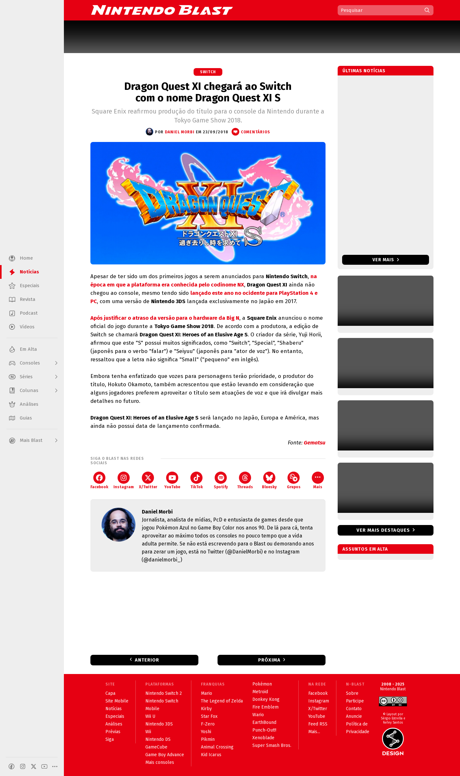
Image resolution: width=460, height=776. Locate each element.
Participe (355, 701)
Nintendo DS (158, 739)
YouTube (172, 480)
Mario (206, 693)
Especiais (114, 716)
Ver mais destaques (383, 530)
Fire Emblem (265, 707)
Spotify (221, 480)
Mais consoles (159, 762)
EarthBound (264, 722)
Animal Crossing (217, 747)
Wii (148, 731)
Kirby (206, 708)
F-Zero (208, 724)
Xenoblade (263, 738)
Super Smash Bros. (271, 745)
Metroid (260, 691)
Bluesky (269, 480)
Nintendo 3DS (159, 724)
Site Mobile (116, 701)
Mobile (152, 708)
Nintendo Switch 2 (163, 693)
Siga (109, 739)
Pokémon (262, 684)
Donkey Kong (266, 699)
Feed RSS (317, 724)
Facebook (99, 480)
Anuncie (354, 716)
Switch (208, 72)
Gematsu (315, 442)
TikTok (196, 480)
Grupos (294, 480)
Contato (354, 708)
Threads (245, 480)
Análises (113, 724)
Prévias (112, 731)
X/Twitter (148, 480)
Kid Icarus (211, 754)
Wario (258, 714)
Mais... (314, 731)
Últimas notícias (364, 71)
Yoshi (206, 731)
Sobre (352, 693)
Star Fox (209, 716)
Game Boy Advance (164, 754)
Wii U (150, 716)
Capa (110, 693)
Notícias (113, 708)
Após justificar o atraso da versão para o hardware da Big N (164, 318)
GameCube (156, 747)
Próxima (269, 660)
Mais (318, 480)
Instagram (123, 480)
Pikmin (208, 739)
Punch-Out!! (264, 730)
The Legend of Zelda (222, 701)
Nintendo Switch (161, 701)
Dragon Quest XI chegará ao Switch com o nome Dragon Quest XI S (208, 92)
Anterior (147, 660)
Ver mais (385, 260)
